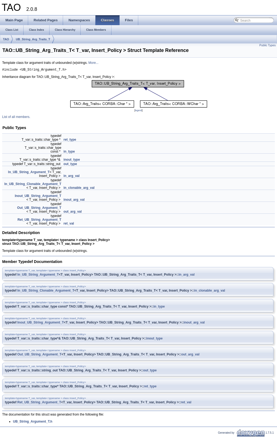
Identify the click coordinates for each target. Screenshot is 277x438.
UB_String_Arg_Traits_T (33, 39)
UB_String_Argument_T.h (32, 422)
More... (93, 63)
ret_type (70, 140)
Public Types (267, 45)
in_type (69, 152)
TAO (6, 39)
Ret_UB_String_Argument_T (39, 220)
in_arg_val (72, 177)
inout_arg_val (74, 200)
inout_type (72, 160)
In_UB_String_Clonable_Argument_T (32, 185)
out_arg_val (73, 212)
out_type (70, 165)
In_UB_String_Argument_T (29, 173)
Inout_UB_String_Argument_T (38, 197)
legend (138, 111)
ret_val (69, 224)
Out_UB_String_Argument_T (39, 208)
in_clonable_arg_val (79, 188)
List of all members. (16, 118)
